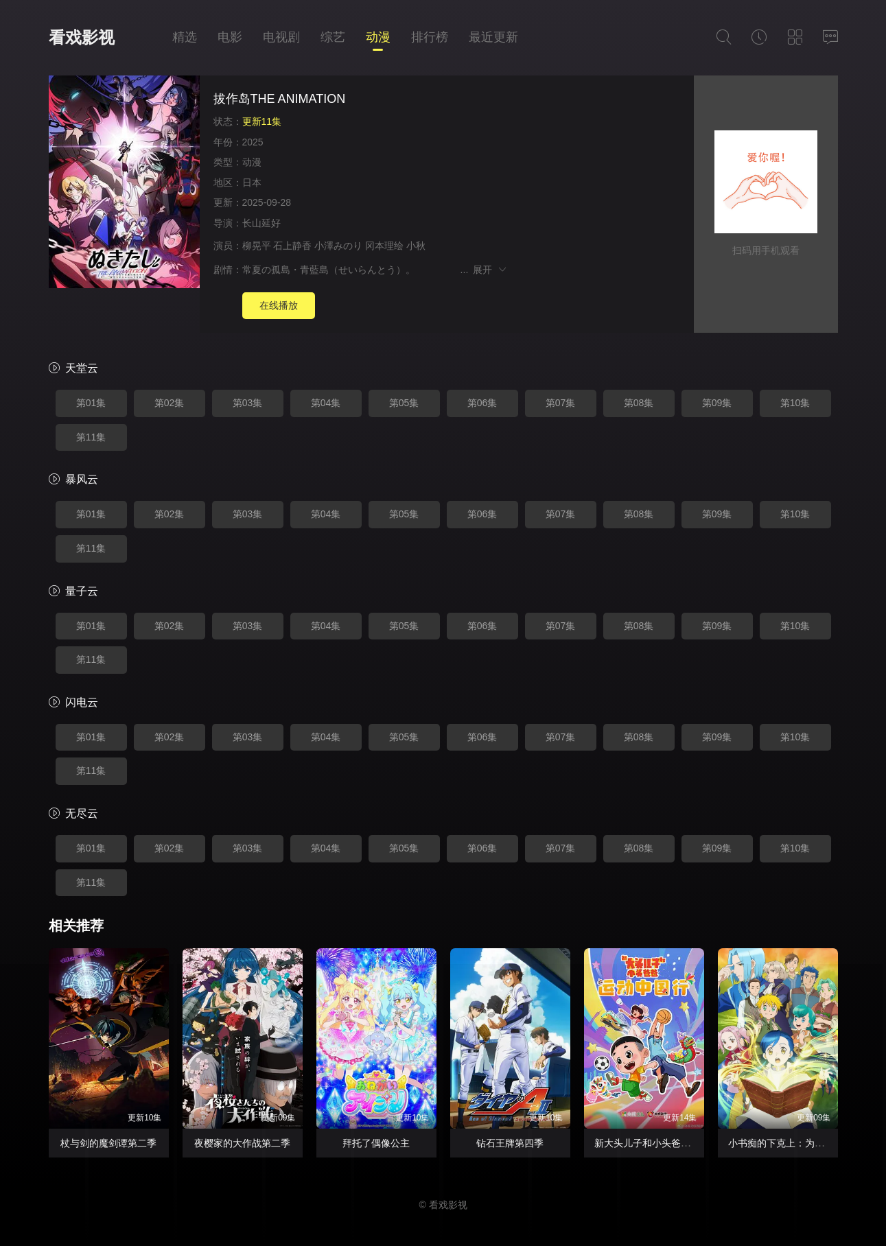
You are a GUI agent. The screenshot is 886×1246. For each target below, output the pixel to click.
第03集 (248, 402)
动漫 (378, 37)
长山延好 (261, 223)
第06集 (482, 402)
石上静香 (292, 245)
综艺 (332, 37)
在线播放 (278, 305)
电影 (230, 37)
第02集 (169, 402)
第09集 (717, 402)
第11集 (91, 437)
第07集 (561, 402)
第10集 (795, 402)
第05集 (404, 402)
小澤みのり (338, 245)
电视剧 (281, 37)
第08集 (639, 402)
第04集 (326, 402)
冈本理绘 (384, 245)
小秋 (415, 245)
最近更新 (493, 37)
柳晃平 (256, 245)
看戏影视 (82, 37)
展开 (490, 269)
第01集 (91, 402)
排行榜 (429, 37)
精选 (184, 37)
